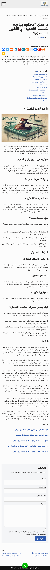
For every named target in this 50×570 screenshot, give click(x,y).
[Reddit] (11, 49)
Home (46, 16)
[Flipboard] (39, 49)
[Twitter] (7, 49)
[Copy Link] (3, 53)
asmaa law (41, 38)
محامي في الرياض (39, 16)
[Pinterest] (19, 49)
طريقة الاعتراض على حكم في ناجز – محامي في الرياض (31, 430)
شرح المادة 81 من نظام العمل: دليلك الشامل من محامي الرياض (28, 446)
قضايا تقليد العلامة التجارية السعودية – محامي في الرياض (30, 451)
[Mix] (27, 49)
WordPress (15, 568)
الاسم (44, 479)
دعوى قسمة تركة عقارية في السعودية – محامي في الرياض (30, 440)
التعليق (43, 504)
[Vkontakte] (35, 49)
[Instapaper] (31, 49)
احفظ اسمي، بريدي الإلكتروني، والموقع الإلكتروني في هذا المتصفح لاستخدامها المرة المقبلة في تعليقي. (27, 533)
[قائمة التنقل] (4, 4)
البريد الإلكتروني (41, 487)
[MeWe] (23, 49)
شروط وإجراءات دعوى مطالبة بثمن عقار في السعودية (32, 435)
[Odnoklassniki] (43, 49)
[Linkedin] (15, 49)
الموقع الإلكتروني (41, 495)
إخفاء (37, 71)
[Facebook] (3, 49)
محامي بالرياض (34, 568)
